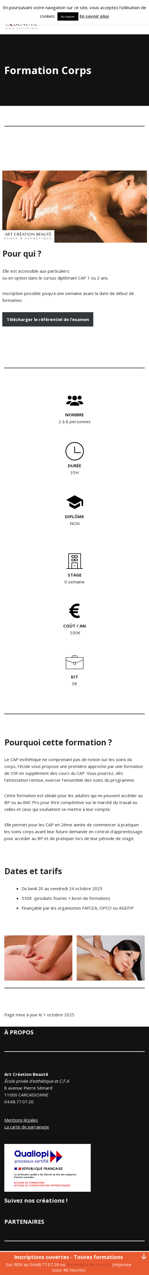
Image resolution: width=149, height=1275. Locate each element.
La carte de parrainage (26, 1127)
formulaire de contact (89, 1264)
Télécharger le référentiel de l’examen (48, 319)
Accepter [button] (68, 16)
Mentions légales (21, 1120)
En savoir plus (94, 16)
